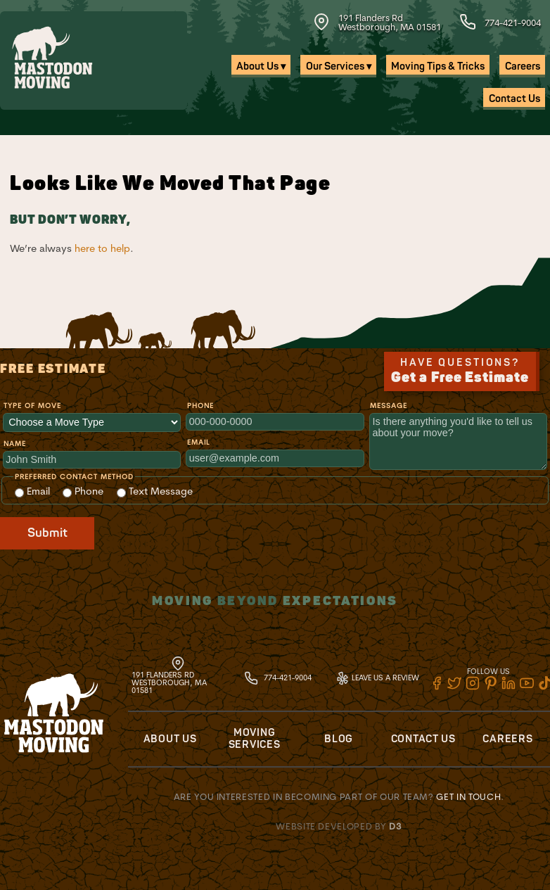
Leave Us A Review (377, 677)
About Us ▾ (261, 66)
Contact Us (514, 99)
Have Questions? (460, 371)
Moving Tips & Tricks (438, 66)
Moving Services (255, 739)
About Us (170, 739)
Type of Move (32, 405)
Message (388, 405)
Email (198, 442)
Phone (200, 405)
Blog (338, 739)
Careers (522, 66)
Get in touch (468, 796)
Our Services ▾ (338, 66)
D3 (395, 826)
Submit (47, 533)
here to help (102, 248)
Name (15, 443)
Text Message (155, 491)
